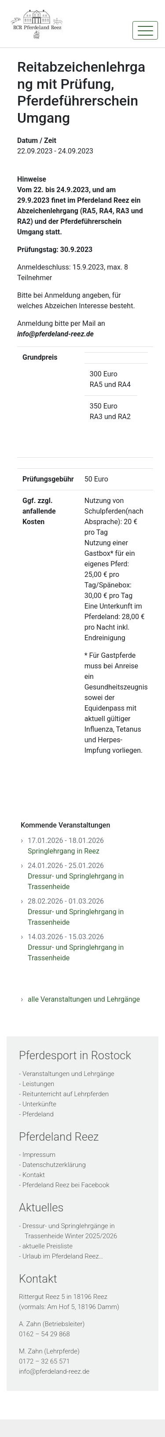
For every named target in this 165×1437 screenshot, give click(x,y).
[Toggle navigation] (145, 30)
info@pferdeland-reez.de (54, 1371)
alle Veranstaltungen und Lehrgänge (84, 999)
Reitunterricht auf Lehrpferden (65, 1094)
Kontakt (33, 1175)
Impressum (38, 1155)
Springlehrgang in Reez (63, 851)
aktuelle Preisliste (47, 1246)
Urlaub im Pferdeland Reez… (62, 1256)
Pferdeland (38, 1114)
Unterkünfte (39, 1104)
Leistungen (38, 1084)
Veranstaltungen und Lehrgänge (68, 1074)
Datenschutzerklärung (54, 1165)
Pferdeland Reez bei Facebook (66, 1185)
